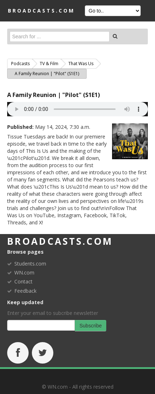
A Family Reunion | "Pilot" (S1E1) (53, 95)
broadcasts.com (60, 241)
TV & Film (49, 63)
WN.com (24, 272)
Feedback (25, 290)
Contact (23, 281)
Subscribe (90, 326)
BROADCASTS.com (41, 10)
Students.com (30, 263)
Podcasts (20, 63)
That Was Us (80, 63)
